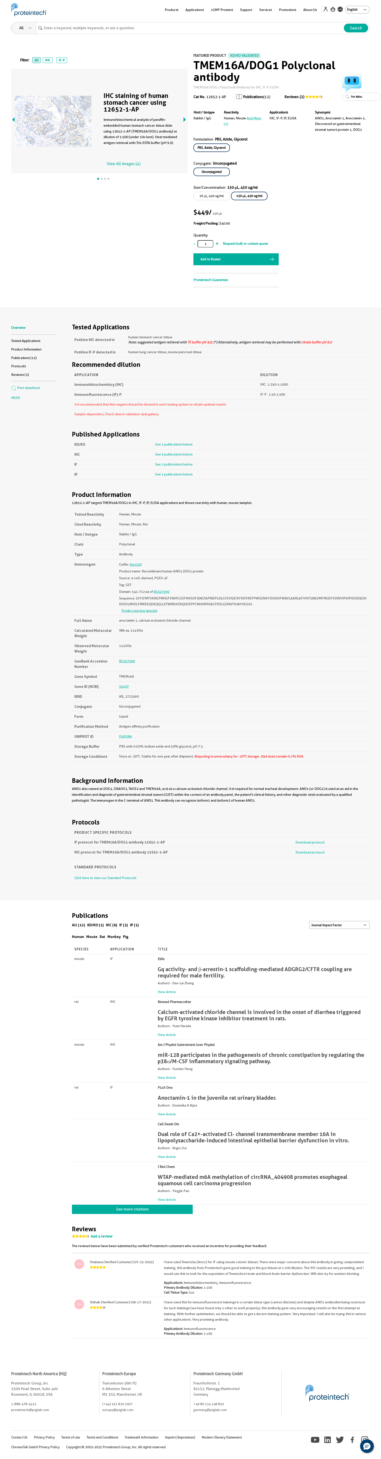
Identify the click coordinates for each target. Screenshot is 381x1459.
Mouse (91, 936)
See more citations (132, 1209)
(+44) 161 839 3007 (117, 1404)
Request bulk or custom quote (245, 244)
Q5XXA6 (125, 736)
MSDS (15, 398)
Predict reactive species (139, 611)
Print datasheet (25, 388)
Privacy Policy (44, 1437)
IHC (47, 60)
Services (265, 10)
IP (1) (134, 925)
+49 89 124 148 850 (208, 1404)
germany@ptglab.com (210, 1410)
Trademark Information (141, 1437)
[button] (367, 1446)
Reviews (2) (294, 97)
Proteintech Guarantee (210, 280)
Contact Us (19, 1437)
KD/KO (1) (95, 925)
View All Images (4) (123, 163)
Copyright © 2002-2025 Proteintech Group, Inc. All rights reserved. (116, 1447)
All (37, 60)
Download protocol (310, 842)
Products (171, 10)
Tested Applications (25, 341)
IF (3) (123, 925)
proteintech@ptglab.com (30, 1410)
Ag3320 (136, 564)
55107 (124, 686)
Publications (253, 97)
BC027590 (161, 592)
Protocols (18, 366)
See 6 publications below (174, 454)
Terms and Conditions (102, 1437)
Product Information (26, 349)
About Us (310, 10)
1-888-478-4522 (23, 1404)
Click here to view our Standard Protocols (105, 878)
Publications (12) (24, 358)
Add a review (102, 1236)
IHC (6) (111, 925)
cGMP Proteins (222, 10)
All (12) (78, 925)
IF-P (62, 60)
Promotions (287, 10)
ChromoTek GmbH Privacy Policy (35, 1447)
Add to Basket (210, 259)
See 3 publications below (174, 464)
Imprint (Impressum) (180, 1437)
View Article (167, 992)
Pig (126, 936)
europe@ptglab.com (117, 1410)
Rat (102, 936)
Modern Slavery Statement (222, 1437)
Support (246, 10)
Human (78, 936)
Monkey (114, 936)
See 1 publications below (174, 444)
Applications (194, 10)
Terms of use (70, 1437)
